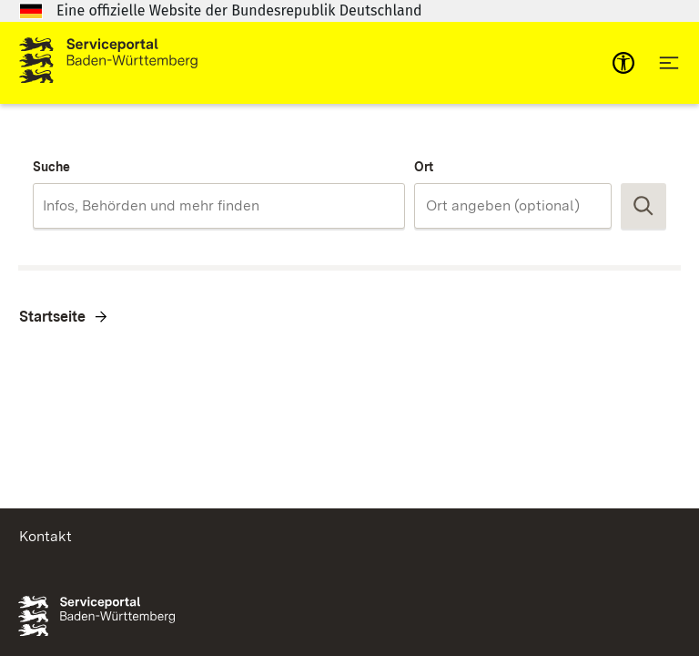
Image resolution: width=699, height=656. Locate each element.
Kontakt (45, 536)
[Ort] (513, 206)
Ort (423, 166)
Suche (51, 166)
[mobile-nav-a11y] (623, 63)
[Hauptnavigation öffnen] (669, 63)
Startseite (52, 316)
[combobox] (219, 206)
